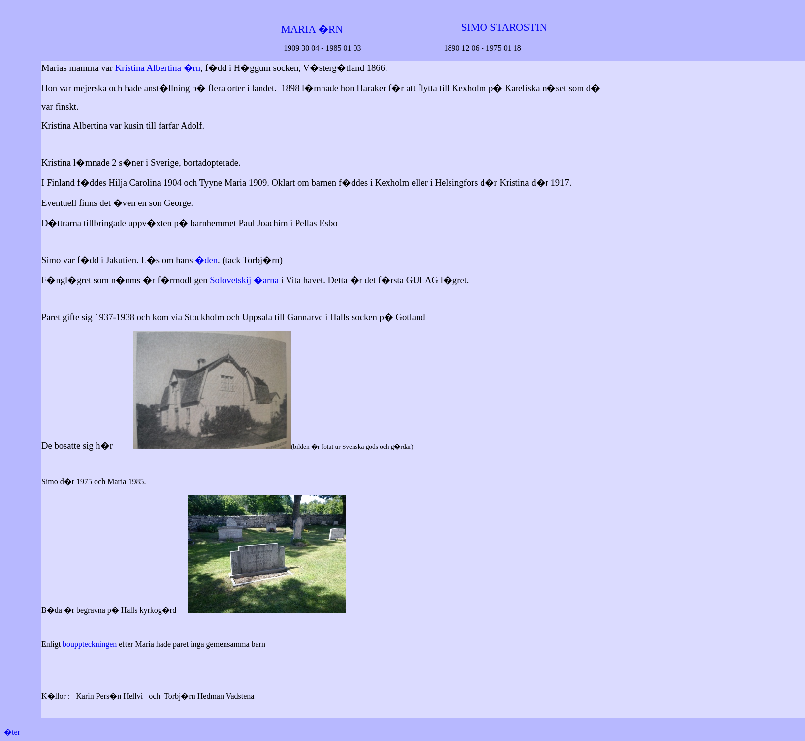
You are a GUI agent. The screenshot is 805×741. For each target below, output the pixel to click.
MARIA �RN (311, 29)
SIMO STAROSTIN (504, 27)
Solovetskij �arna (244, 280)
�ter (12, 732)
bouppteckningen (90, 644)
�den (206, 260)
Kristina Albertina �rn (157, 68)
